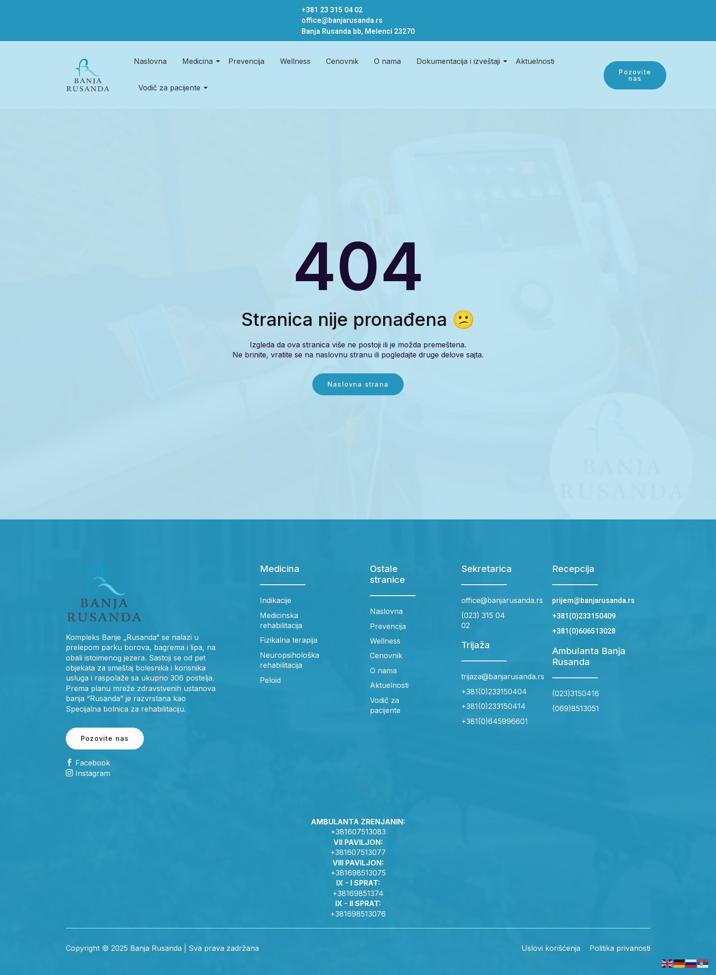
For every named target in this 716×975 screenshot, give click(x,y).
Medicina (199, 61)
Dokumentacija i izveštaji (459, 61)
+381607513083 (358, 831)
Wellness (295, 61)
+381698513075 (358, 872)
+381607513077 (358, 852)
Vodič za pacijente (171, 87)
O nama (387, 61)
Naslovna (150, 61)
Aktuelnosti (535, 61)
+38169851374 (358, 893)
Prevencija (246, 61)
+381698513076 (358, 913)
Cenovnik (342, 61)
